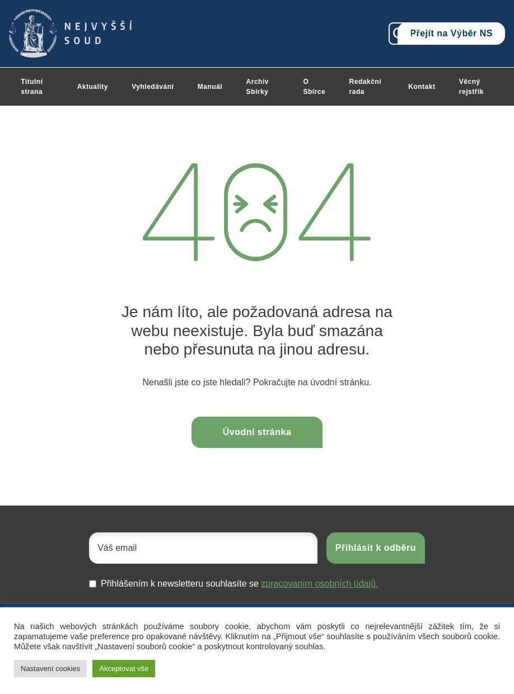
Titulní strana (32, 87)
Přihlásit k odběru (375, 548)
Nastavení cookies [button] (50, 668)
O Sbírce (314, 87)
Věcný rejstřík (471, 87)
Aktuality (92, 87)
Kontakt (421, 87)
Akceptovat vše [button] (123, 668)
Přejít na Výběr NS (451, 33)
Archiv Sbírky (257, 87)
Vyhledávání (153, 87)
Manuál (210, 87)
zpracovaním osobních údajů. (319, 583)
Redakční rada (365, 87)
